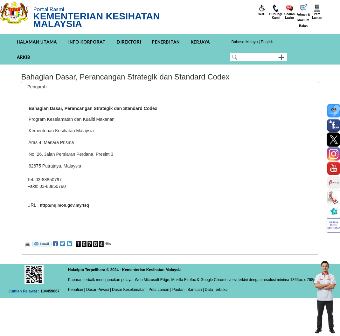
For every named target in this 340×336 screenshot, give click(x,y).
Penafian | (76, 289)
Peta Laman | (160, 289)
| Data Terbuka (214, 289)
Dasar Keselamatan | (129, 289)
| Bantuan (193, 289)
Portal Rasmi (48, 8)
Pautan (178, 289)
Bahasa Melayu (245, 42)
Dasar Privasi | (98, 289)
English (267, 42)
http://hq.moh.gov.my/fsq (64, 205)
